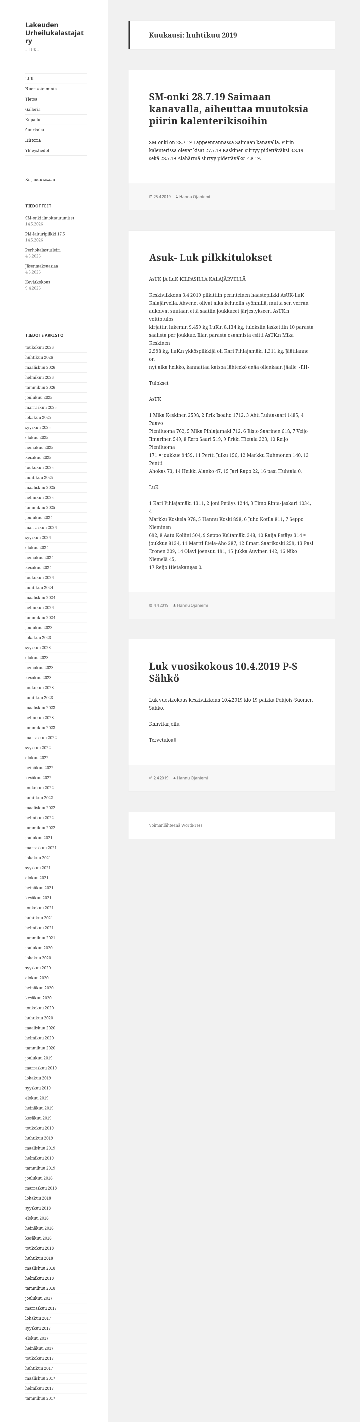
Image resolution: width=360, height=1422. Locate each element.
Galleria (32, 109)
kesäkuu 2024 (38, 567)
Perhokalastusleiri (42, 250)
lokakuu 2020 (38, 958)
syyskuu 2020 (38, 968)
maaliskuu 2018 (40, 1268)
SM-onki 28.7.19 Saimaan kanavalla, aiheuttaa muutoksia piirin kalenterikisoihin (228, 108)
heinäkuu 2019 (39, 1108)
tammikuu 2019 (40, 1168)
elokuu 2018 (36, 1218)
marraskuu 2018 (41, 1188)
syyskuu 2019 (38, 1088)
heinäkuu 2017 (39, 1348)
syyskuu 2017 (38, 1328)
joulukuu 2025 (38, 397)
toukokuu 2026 (39, 347)
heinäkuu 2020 (39, 988)
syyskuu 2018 (38, 1208)
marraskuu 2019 (41, 1068)
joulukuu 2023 (38, 627)
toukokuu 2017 (39, 1358)
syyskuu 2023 (38, 647)
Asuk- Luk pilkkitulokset (210, 257)
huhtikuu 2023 (39, 697)
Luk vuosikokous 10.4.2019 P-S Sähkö (223, 672)
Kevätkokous (37, 282)
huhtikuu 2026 (39, 357)
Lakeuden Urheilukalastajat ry (54, 32)
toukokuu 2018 (39, 1248)
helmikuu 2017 (39, 1388)
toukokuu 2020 (39, 1008)
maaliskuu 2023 (40, 707)
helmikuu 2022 (39, 817)
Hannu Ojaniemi (194, 196)
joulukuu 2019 (38, 1058)
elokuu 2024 (36, 547)
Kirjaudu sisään (40, 179)
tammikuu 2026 (40, 387)
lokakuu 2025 (38, 417)
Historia (33, 140)
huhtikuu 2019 (39, 1138)
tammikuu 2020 (40, 1048)
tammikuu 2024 (40, 617)
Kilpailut (33, 119)
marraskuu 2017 (41, 1308)
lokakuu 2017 (38, 1318)
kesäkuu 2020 (38, 998)
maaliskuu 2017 (40, 1378)
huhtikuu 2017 (39, 1368)
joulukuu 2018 (38, 1178)
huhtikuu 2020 (39, 1018)
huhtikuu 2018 (39, 1258)
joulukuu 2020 (38, 948)
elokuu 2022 (36, 757)
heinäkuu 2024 (39, 557)
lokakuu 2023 (38, 637)
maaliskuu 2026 (40, 367)
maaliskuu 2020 (40, 1028)
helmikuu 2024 (39, 607)
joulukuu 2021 (38, 837)
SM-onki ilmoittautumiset (49, 218)
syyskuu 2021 (38, 868)
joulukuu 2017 (38, 1298)
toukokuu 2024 (39, 577)
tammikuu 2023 (40, 727)
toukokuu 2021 (39, 908)
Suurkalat (34, 130)
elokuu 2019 (36, 1098)
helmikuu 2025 (39, 497)
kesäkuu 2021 (38, 898)
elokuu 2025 (36, 437)
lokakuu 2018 (38, 1198)
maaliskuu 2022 (40, 807)
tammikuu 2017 (40, 1398)
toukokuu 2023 (39, 687)
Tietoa (31, 99)
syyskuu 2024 (38, 537)
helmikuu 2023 (39, 717)
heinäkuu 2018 (39, 1228)
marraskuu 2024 (41, 527)
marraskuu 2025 (41, 407)
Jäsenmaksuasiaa (41, 266)
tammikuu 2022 (40, 827)
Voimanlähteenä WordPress (175, 825)
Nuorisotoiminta (41, 89)
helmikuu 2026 (39, 377)
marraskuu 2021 (41, 847)
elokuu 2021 (36, 878)
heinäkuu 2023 (39, 667)
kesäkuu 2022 (38, 777)
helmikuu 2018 (39, 1278)
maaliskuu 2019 (40, 1148)
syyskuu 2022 (38, 747)
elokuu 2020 (36, 978)
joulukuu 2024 (38, 517)
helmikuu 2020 (39, 1038)
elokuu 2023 (36, 657)
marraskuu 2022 (41, 737)
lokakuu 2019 (38, 1078)
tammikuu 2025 (40, 507)
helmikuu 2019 (39, 1158)
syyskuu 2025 (38, 427)
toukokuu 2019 (39, 1128)
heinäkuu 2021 (39, 888)
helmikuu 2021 (39, 928)
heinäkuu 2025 (39, 447)
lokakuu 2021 (38, 858)
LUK (29, 78)
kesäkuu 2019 (38, 1118)
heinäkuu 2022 (39, 767)
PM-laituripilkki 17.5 (45, 234)
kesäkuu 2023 (38, 677)
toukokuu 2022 (39, 787)
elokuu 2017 (36, 1338)
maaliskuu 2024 (40, 597)
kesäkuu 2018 (38, 1238)
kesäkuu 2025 (38, 457)
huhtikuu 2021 (39, 918)
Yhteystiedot (37, 150)
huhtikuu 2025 (39, 477)
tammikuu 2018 (40, 1288)
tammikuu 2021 (40, 938)
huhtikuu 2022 (39, 797)
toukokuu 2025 (39, 467)
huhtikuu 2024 (39, 587)
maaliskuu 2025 (40, 487)
